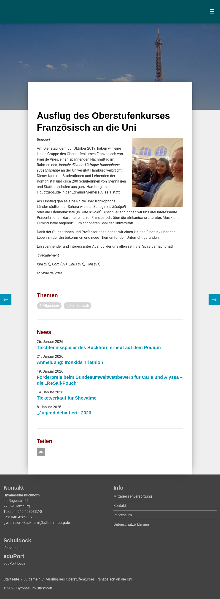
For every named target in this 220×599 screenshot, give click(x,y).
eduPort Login (14, 563)
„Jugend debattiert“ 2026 (64, 412)
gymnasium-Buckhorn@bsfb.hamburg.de (36, 522)
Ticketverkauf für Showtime (67, 397)
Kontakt (119, 506)
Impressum (122, 515)
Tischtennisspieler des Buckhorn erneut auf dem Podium (99, 347)
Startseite (11, 579)
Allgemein (32, 579)
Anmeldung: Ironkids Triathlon (70, 362)
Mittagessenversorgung (132, 496)
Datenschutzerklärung (131, 524)
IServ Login (12, 548)
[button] (41, 452)
